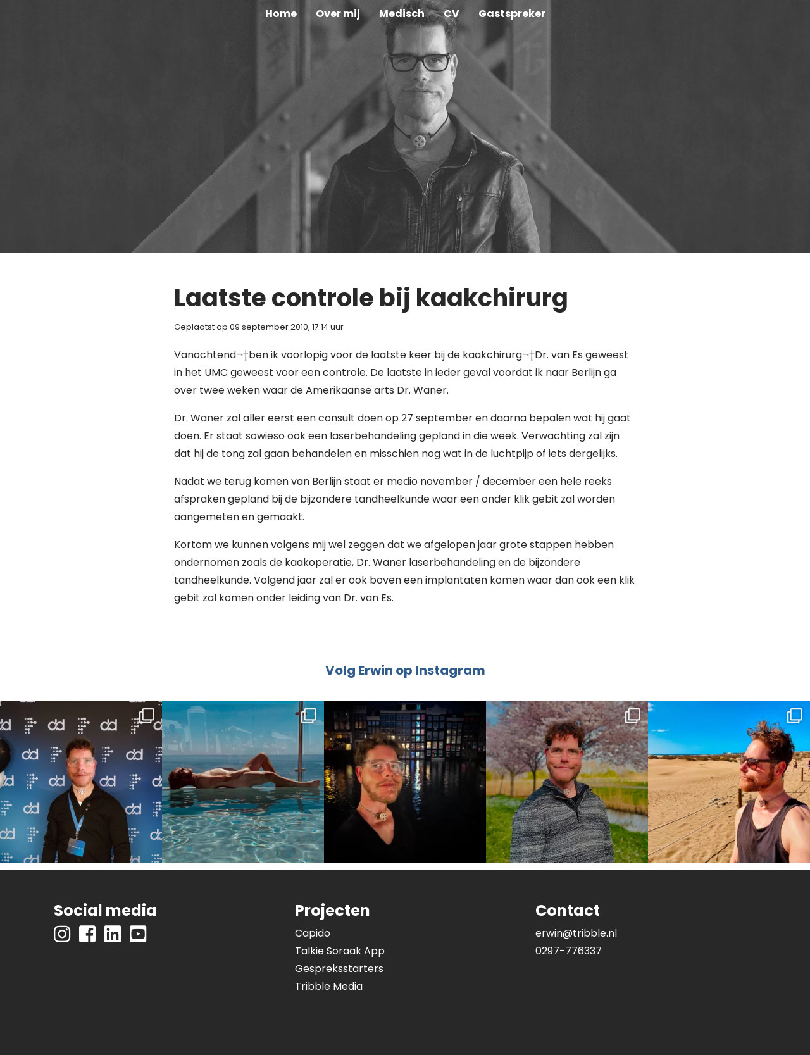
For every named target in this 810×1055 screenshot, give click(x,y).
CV (451, 13)
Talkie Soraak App (340, 951)
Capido (312, 933)
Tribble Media (329, 986)
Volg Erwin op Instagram (405, 670)
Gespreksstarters (339, 968)
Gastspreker (511, 13)
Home (281, 13)
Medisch (402, 13)
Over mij (338, 13)
